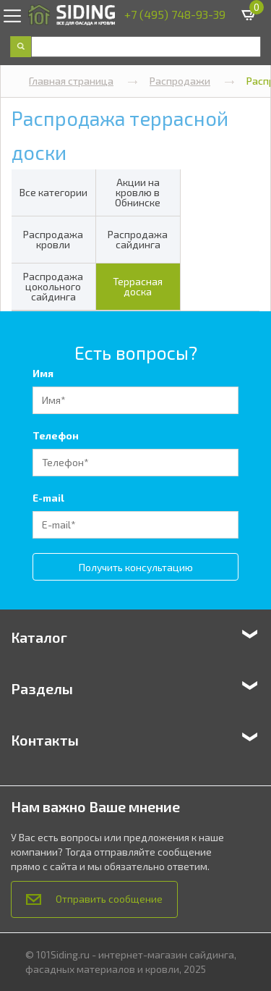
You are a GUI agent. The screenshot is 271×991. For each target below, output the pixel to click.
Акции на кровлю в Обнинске (137, 192)
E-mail (48, 498)
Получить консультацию (136, 567)
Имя (43, 373)
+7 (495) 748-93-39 (174, 14)
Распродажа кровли (53, 239)
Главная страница (84, 81)
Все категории (53, 192)
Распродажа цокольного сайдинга (53, 286)
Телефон (56, 435)
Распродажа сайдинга (138, 239)
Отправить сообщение (94, 899)
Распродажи (193, 81)
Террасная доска (138, 286)
